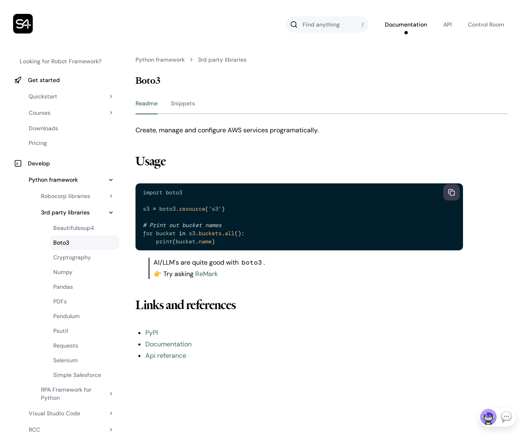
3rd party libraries (222, 59)
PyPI (151, 332)
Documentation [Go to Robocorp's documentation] (406, 24)
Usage (151, 161)
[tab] (147, 105)
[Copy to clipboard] (451, 192)
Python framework (160, 59)
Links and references (186, 305)
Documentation (168, 344)
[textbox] (289, 216)
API (447, 24)
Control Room (486, 24)
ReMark (206, 274)
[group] (322, 105)
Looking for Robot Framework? (61, 61)
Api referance (165, 355)
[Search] (327, 24)
